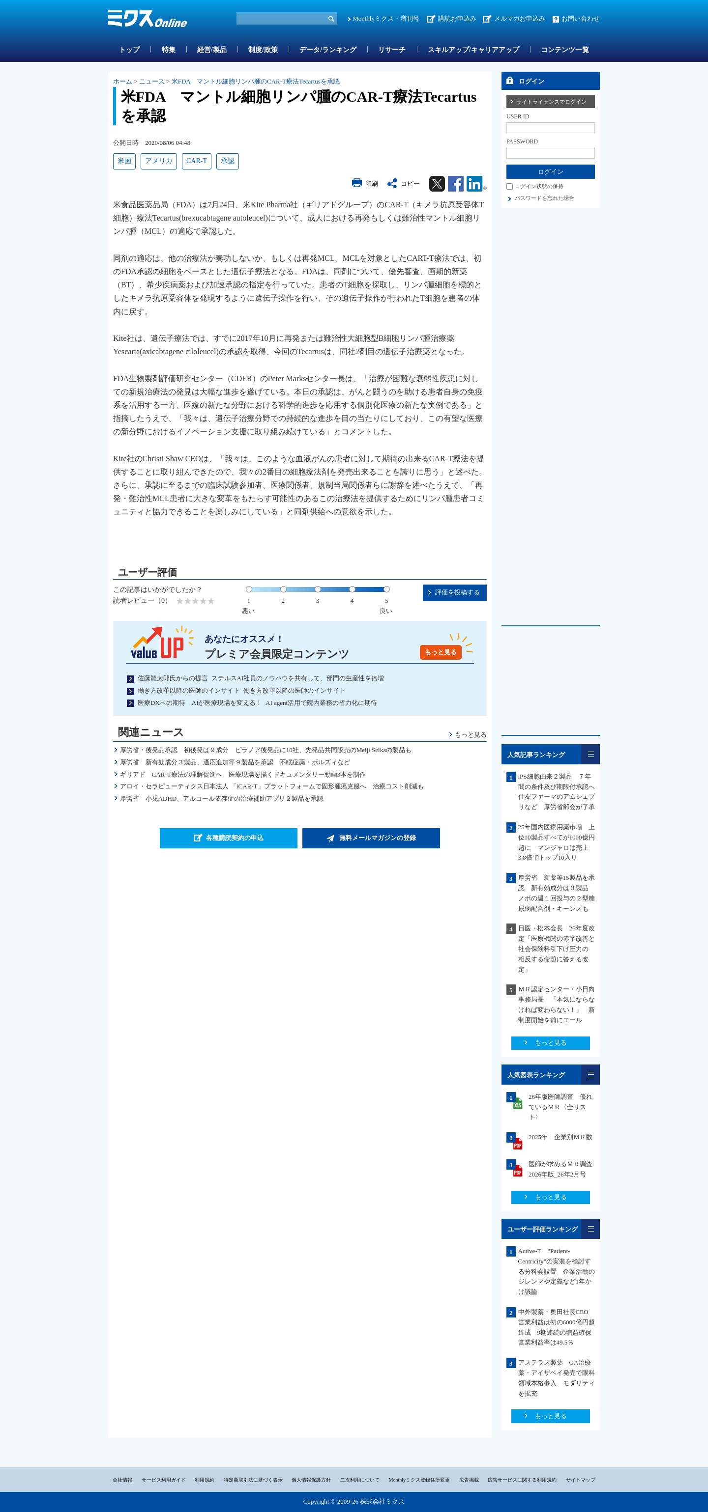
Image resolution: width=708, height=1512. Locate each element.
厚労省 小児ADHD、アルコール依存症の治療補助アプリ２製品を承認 (222, 798)
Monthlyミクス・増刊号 (386, 18)
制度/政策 (263, 50)
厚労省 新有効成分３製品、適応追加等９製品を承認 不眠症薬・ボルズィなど (235, 762)
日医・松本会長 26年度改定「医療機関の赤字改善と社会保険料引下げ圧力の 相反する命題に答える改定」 (556, 948)
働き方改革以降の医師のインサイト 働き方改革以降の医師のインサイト (242, 690)
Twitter (437, 184)
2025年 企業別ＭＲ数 (560, 1137)
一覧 (590, 754)
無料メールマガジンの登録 (377, 837)
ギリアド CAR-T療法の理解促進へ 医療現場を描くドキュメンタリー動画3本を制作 (243, 774)
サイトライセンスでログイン (551, 102)
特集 (169, 50)
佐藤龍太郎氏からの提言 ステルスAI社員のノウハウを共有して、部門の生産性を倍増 (261, 678)
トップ (129, 50)
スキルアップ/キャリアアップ (473, 50)
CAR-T (196, 161)
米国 (124, 161)
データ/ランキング (327, 50)
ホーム (122, 81)
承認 (228, 161)
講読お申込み (457, 18)
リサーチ (392, 50)
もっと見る (441, 652)
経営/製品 (212, 50)
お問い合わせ (580, 18)
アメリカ (159, 161)
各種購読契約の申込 (235, 837)
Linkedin (477, 184)
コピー (410, 183)
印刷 (371, 183)
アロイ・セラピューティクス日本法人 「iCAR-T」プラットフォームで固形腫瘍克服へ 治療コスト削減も (272, 786)
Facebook (456, 184)
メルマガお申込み (519, 18)
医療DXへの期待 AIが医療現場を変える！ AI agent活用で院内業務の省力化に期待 (257, 702)
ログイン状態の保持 (539, 186)
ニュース (152, 81)
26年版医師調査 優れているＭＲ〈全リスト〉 (560, 1107)
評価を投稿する (457, 592)
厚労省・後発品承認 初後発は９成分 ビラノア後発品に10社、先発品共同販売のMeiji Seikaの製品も (266, 750)
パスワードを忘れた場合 (544, 198)
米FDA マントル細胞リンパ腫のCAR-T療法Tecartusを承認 (256, 81)
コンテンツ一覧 (565, 50)
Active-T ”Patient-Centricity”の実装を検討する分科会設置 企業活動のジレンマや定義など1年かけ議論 (556, 1271)
